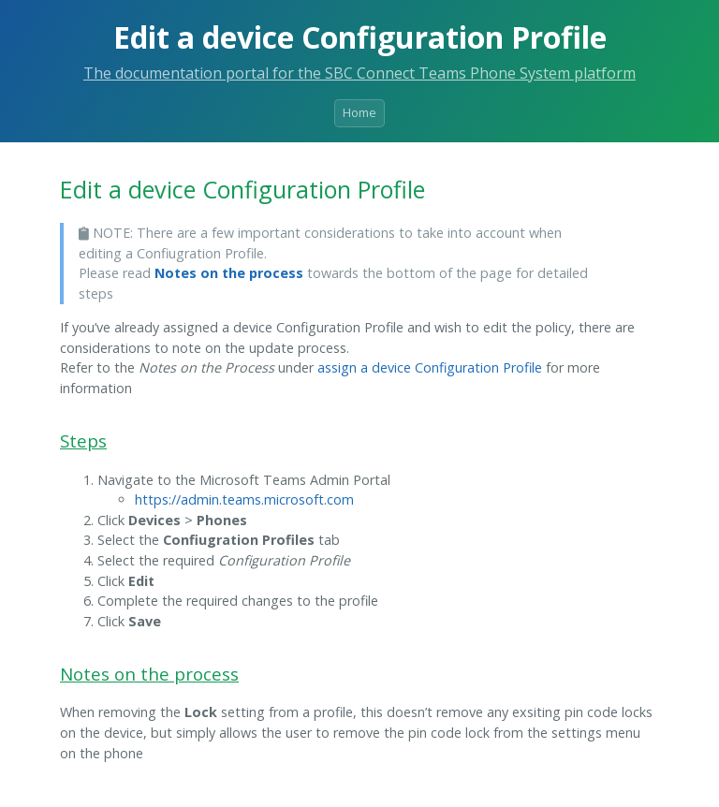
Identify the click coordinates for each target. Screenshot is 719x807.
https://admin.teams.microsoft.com (244, 499)
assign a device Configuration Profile (429, 367)
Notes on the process (228, 273)
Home (359, 112)
